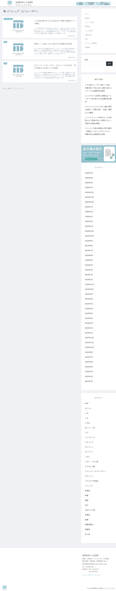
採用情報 (87, 47)
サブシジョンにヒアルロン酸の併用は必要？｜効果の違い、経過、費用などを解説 (98, 110)
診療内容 (87, 26)
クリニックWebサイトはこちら (91, 575)
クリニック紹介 (89, 22)
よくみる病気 (89, 30)
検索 (86, 60)
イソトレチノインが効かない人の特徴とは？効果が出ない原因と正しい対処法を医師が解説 (98, 120)
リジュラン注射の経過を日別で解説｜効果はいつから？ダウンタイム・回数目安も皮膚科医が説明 (98, 131)
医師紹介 (87, 18)
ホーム (87, 14)
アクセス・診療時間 (104, 3)
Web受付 (91, 3)
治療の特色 (88, 35)
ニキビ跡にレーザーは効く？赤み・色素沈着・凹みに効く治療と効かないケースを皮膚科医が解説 (98, 88)
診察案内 (81, 3)
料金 (86, 39)
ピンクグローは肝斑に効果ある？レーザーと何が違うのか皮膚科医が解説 (98, 99)
